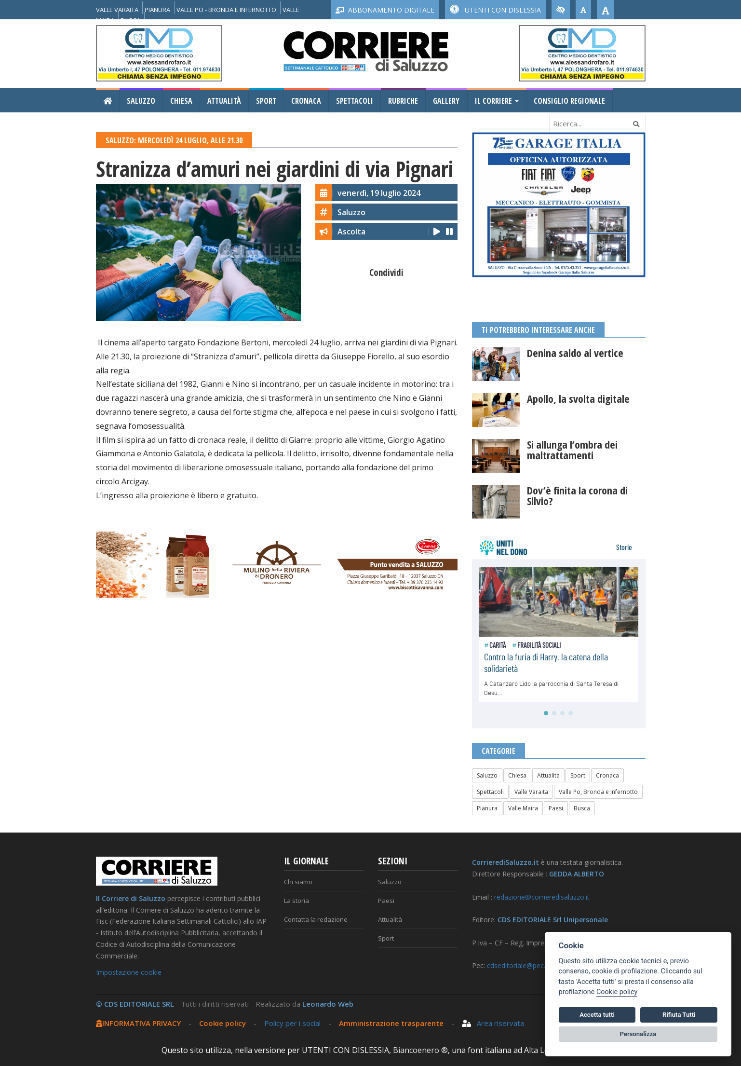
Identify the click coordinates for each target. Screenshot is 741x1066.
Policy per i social (292, 1023)
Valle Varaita (531, 792)
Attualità (224, 101)
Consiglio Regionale (569, 101)
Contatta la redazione (316, 919)
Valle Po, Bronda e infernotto (598, 792)
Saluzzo (141, 101)
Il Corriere (497, 101)
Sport (266, 101)
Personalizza (638, 1034)
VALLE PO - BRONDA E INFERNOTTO (226, 9)
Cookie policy (222, 1023)
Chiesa (181, 101)
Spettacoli (354, 101)
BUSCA (130, 20)
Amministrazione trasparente (392, 1023)
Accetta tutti (597, 1014)
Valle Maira (523, 808)
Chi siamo (298, 881)
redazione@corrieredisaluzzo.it (542, 897)
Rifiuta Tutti (678, 1014)
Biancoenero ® (420, 1050)
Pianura (487, 808)
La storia (296, 900)
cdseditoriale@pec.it (518, 965)
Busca (582, 808)
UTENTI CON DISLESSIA (495, 9)
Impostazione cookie (129, 972)
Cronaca (306, 101)
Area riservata (493, 1023)
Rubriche (403, 101)
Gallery (446, 101)
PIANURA (157, 9)
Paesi (556, 808)
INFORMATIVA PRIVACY (138, 1023)
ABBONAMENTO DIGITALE (385, 9)
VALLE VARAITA (117, 9)
